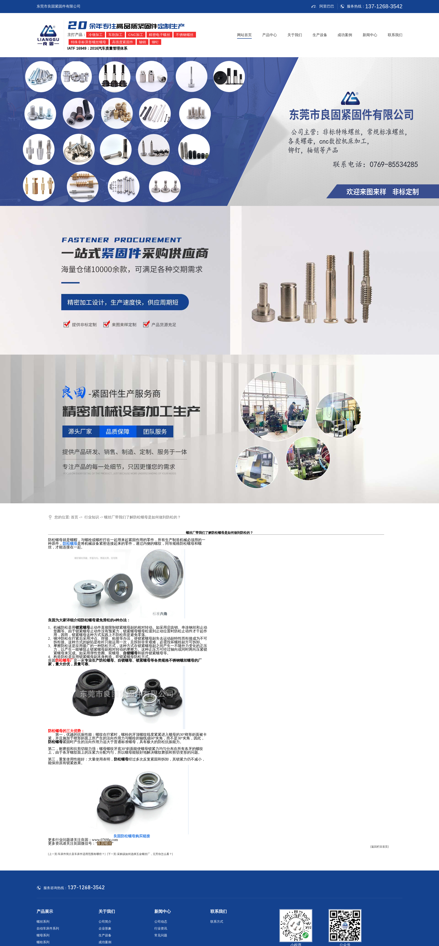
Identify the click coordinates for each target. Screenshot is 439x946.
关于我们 (294, 35)
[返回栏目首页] (379, 846)
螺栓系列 (43, 942)
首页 (74, 517)
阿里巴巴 (322, 6)
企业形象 (105, 928)
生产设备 (320, 35)
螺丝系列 (43, 921)
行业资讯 (160, 928)
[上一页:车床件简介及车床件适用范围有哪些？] (76, 854)
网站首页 (244, 35)
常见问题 (160, 935)
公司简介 (105, 921)
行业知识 (91, 517)
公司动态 (160, 921)
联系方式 (216, 921)
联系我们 (395, 35)
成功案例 (344, 35)
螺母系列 (43, 935)
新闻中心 (370, 35)
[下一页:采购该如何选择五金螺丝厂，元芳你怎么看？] (140, 854)
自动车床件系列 (48, 928)
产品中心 (269, 35)
